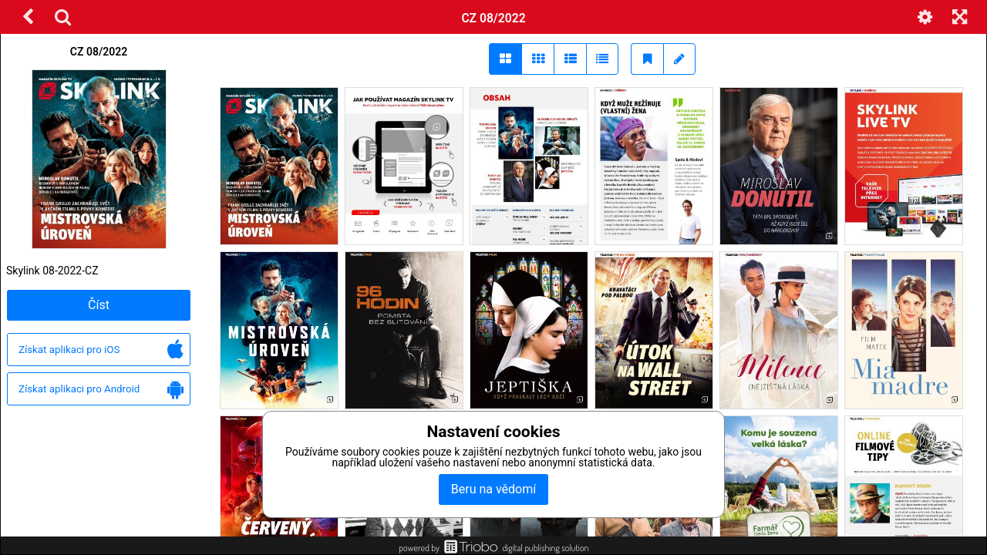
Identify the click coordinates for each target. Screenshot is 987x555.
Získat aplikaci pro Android (101, 389)
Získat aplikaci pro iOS (101, 350)
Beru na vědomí (493, 489)
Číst (98, 305)
